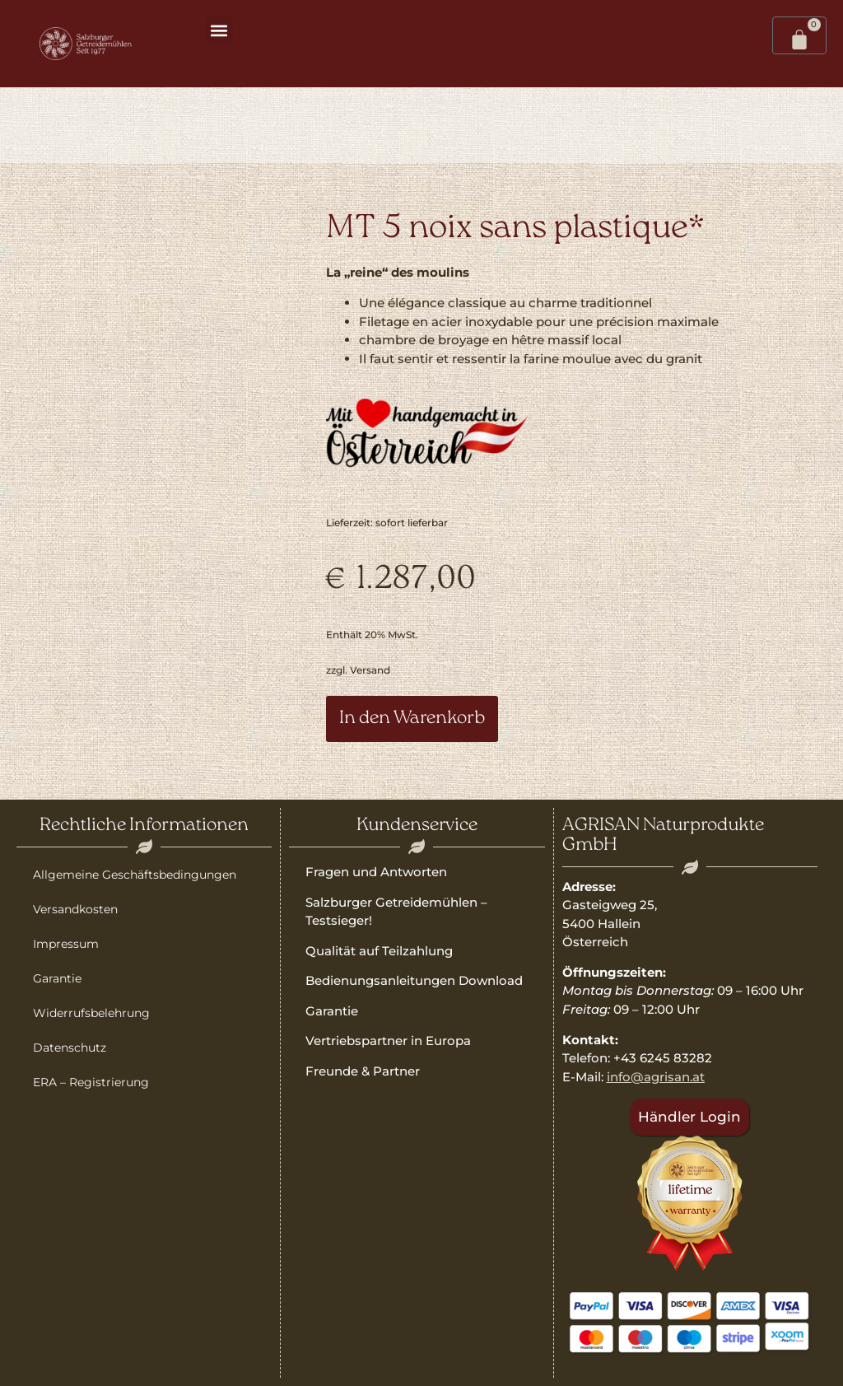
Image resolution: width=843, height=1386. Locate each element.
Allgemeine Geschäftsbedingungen (134, 874)
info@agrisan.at (656, 1077)
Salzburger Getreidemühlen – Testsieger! (396, 911)
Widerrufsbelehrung (91, 1013)
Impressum (66, 943)
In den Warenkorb (412, 718)
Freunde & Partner (362, 1071)
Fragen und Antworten (376, 872)
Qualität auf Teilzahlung (379, 951)
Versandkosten (75, 909)
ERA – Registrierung (91, 1082)
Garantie (57, 978)
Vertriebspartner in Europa (388, 1040)
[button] (219, 30)
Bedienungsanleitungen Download (414, 980)
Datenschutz (69, 1047)
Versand (370, 670)
